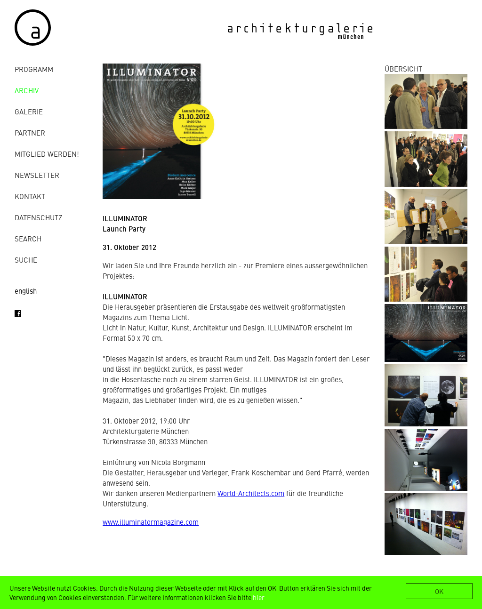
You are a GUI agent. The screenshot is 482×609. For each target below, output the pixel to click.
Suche (26, 259)
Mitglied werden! (47, 154)
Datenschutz (38, 217)
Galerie (29, 111)
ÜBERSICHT (403, 68)
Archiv (27, 90)
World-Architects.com (250, 493)
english (26, 291)
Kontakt (30, 196)
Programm (34, 69)
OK (439, 591)
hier (259, 597)
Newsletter (37, 175)
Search (28, 238)
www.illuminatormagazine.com (151, 522)
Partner (30, 132)
